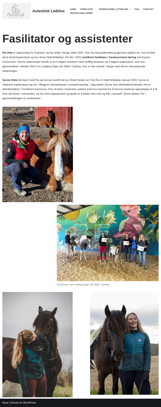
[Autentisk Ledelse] (33, 11)
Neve (5, 402)
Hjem (73, 9)
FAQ (137, 9)
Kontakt (148, 9)
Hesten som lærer (81, 13)
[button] (94, 9)
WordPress (29, 402)
